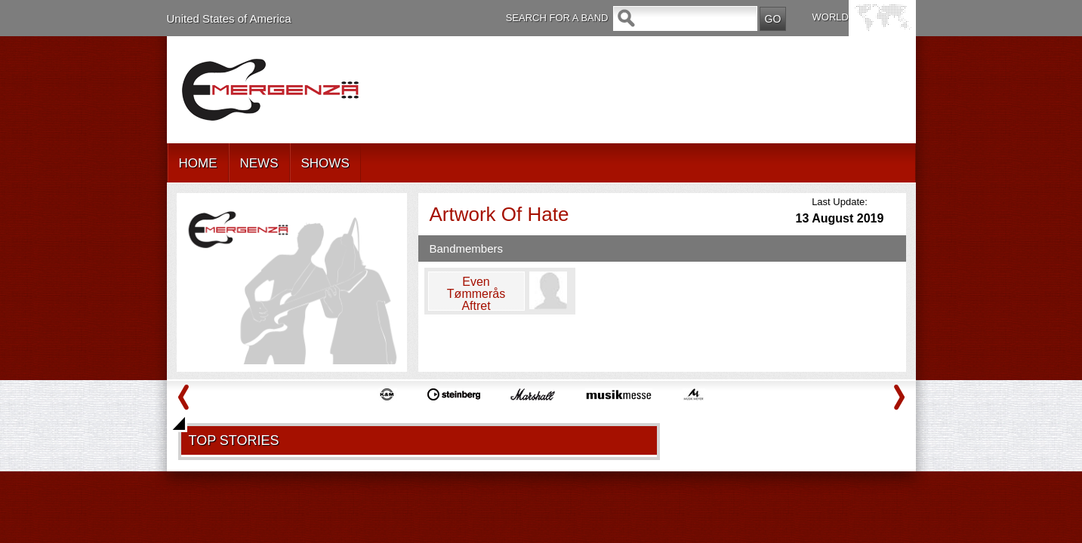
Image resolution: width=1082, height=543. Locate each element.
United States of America (229, 18)
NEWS (259, 163)
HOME (198, 163)
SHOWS (325, 163)
